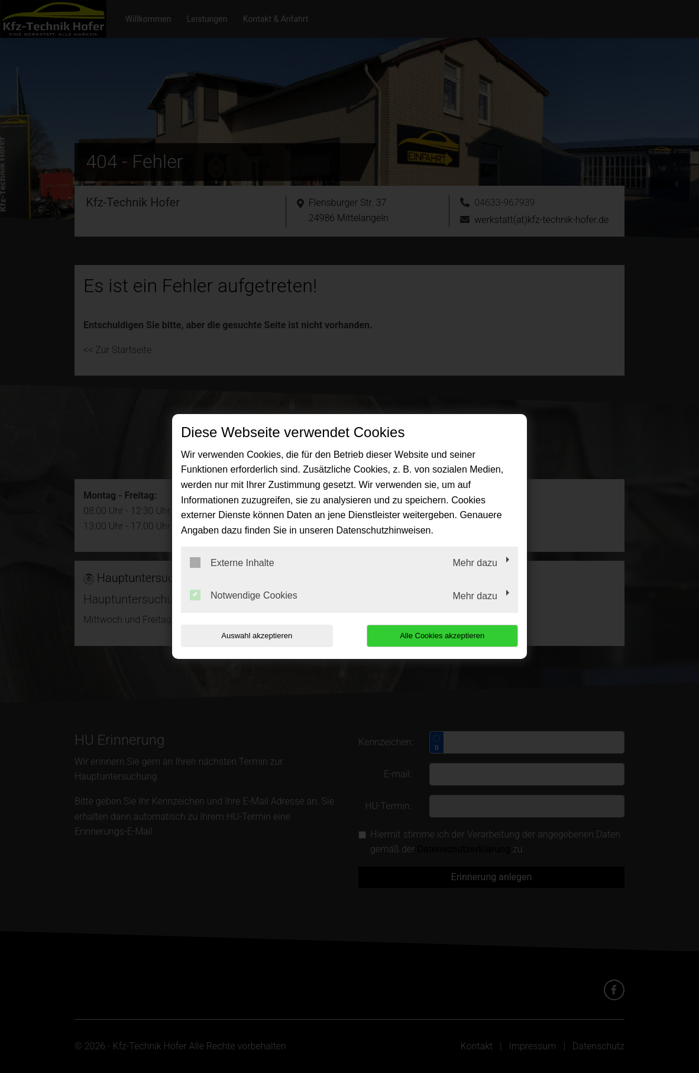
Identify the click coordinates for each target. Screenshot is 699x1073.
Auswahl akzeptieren (256, 635)
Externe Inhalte (232, 562)
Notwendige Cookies (243, 595)
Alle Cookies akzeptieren (442, 635)
